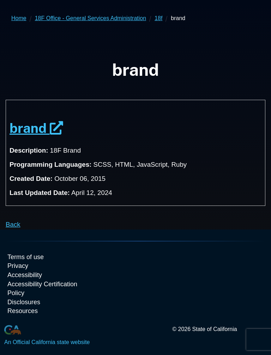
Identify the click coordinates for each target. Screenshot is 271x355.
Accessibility (24, 275)
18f (158, 18)
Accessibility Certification (42, 284)
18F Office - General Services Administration (90, 18)
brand (36, 128)
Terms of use (25, 257)
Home (18, 18)
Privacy (17, 265)
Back (13, 224)
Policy (15, 292)
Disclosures (23, 302)
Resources (22, 310)
